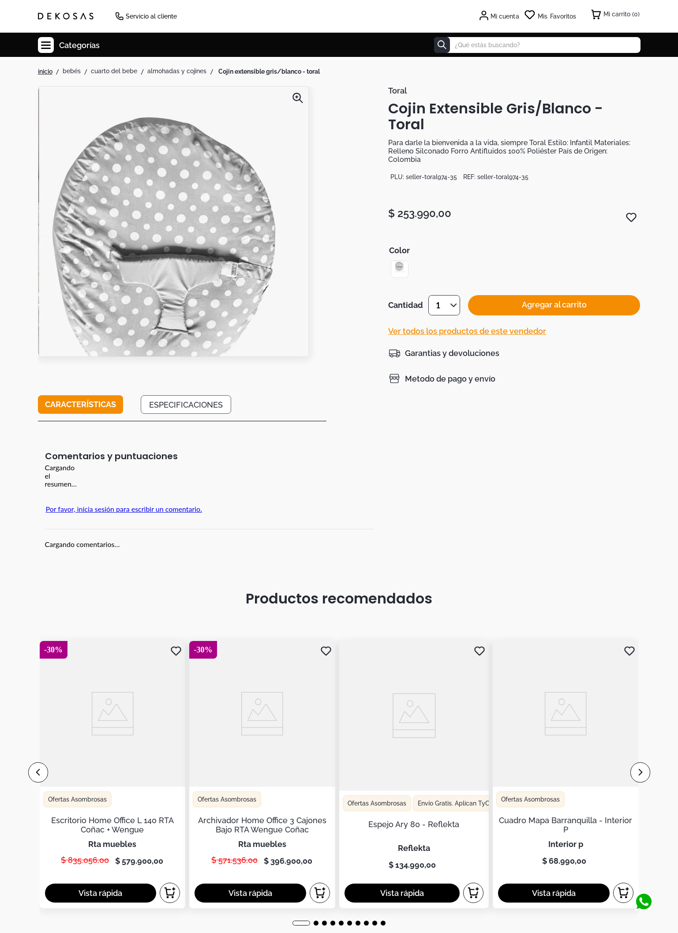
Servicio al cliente (151, 16)
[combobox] (537, 45)
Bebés (72, 71)
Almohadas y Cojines (176, 71)
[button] (173, 249)
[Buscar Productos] (442, 45)
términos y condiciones (489, 690)
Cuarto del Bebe (114, 71)
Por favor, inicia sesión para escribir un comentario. (124, 509)
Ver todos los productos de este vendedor (467, 339)
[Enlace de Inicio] (45, 71)
